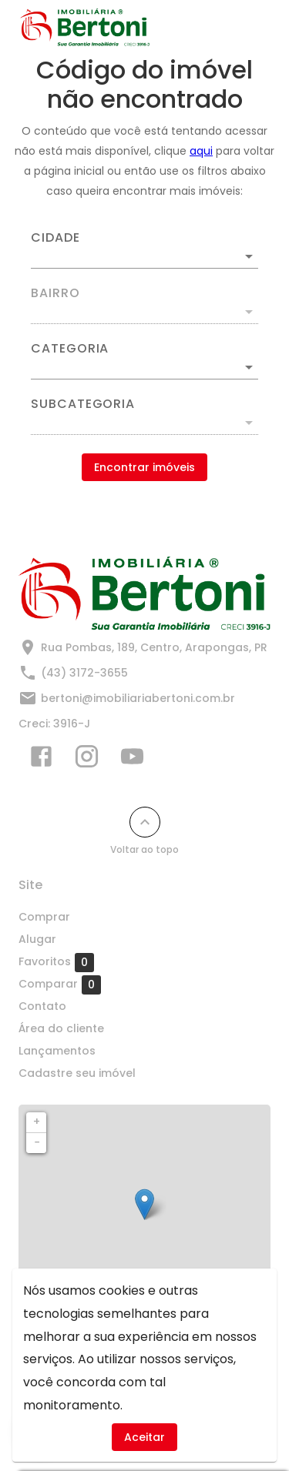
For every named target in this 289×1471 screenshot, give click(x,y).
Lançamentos (57, 1050)
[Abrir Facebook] (41, 760)
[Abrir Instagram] (86, 760)
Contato (42, 1006)
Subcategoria (83, 404)
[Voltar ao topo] (144, 822)
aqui (201, 151)
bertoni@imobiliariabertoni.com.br (138, 698)
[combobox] (144, 250)
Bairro (55, 293)
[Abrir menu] (244, 27)
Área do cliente (61, 1028)
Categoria (70, 349)
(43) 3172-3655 (84, 672)
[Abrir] (249, 256)
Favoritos (56, 962)
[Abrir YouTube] (132, 760)
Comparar (59, 984)
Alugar (37, 939)
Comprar (44, 916)
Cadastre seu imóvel (77, 1073)
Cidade (55, 238)
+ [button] (36, 1121)
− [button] (37, 1142)
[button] (144, 367)
